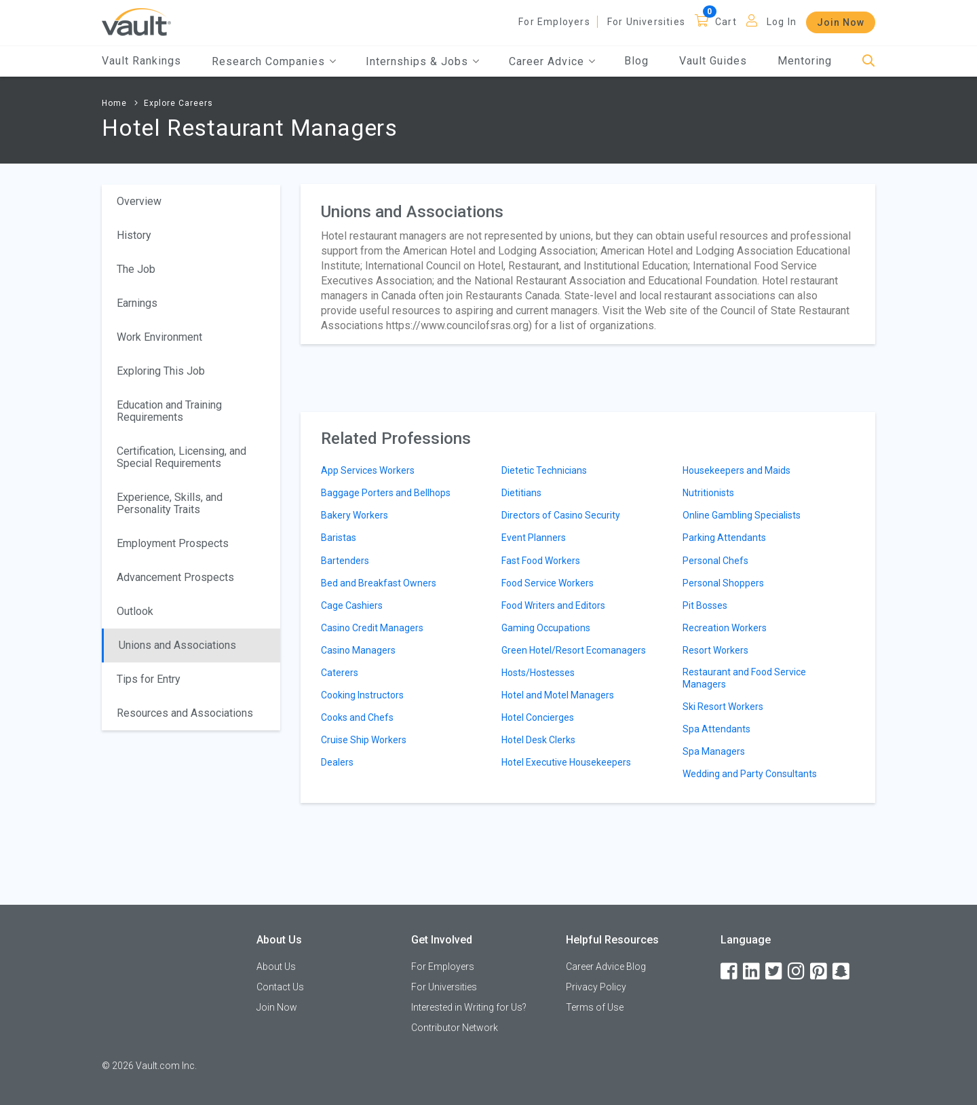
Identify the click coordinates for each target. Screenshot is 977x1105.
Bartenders (345, 560)
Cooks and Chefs (357, 717)
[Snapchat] (841, 971)
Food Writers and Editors (553, 605)
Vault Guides (713, 60)
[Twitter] (774, 971)
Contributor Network (454, 1027)
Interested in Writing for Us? (468, 1007)
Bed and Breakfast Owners (378, 583)
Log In (782, 21)
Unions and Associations (177, 645)
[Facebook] (730, 971)
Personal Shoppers (723, 583)
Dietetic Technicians (544, 470)
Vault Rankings (141, 60)
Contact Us (280, 986)
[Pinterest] (819, 971)
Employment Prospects (173, 543)
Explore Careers (178, 103)
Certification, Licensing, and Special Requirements (181, 457)
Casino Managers (358, 650)
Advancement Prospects (175, 577)
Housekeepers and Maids (736, 470)
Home (114, 103)
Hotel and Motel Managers (557, 695)
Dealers (337, 762)
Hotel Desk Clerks (538, 739)
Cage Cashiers (352, 605)
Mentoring (805, 60)
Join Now (840, 22)
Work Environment (159, 337)
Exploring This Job (161, 370)
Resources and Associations (185, 713)
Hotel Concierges (537, 717)
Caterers (339, 672)
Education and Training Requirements (169, 411)
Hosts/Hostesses (538, 672)
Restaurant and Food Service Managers (744, 678)
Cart (726, 21)
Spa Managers (714, 751)
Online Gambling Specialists (742, 515)
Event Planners (533, 537)
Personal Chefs (715, 560)
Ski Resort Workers (723, 706)
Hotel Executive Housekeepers (566, 762)
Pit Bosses (705, 605)
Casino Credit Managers (372, 627)
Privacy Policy (596, 986)
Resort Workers (715, 650)
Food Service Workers (547, 583)
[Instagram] (797, 971)
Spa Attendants (716, 729)
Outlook (135, 611)
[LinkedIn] (752, 971)
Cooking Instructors (362, 695)
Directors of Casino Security (560, 515)
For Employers (554, 21)
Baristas (338, 537)
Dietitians (521, 492)
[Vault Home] (136, 21)
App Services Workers (368, 470)
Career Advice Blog (606, 966)
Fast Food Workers (540, 560)
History (134, 235)
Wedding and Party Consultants (750, 773)
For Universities (646, 21)
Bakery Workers (354, 515)
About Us (276, 966)
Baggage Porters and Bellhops (386, 492)
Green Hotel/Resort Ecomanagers (573, 650)
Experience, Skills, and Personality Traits (170, 503)
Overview (139, 201)
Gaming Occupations (545, 627)
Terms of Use (595, 1007)
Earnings (137, 303)
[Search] (868, 61)
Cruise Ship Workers (363, 739)
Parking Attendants (724, 537)
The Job (136, 269)
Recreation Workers (725, 627)
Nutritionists (708, 492)
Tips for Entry (148, 679)
